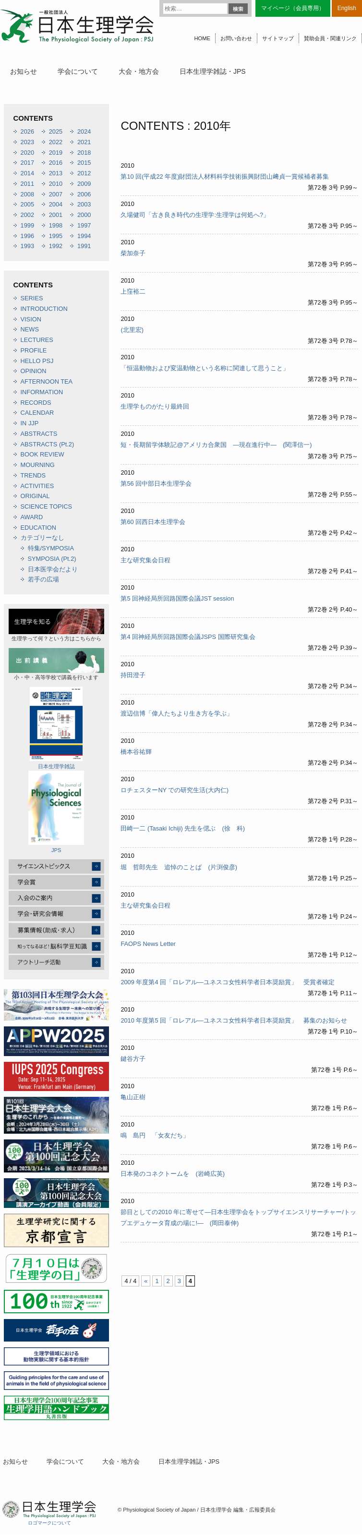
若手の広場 (43, 579)
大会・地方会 (139, 71)
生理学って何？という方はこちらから (56, 625)
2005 (27, 204)
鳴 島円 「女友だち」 (155, 1135)
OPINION (34, 371)
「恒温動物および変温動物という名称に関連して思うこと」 (205, 368)
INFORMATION (42, 392)
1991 (84, 246)
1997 (84, 225)
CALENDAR (37, 412)
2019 (55, 152)
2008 (27, 194)
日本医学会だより (53, 569)
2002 (27, 214)
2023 (27, 142)
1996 (27, 235)
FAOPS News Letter (148, 943)
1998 (55, 225)
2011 (27, 183)
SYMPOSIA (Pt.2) (52, 558)
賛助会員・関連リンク (330, 38)
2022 (55, 142)
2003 (84, 204)
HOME (202, 38)
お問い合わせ (236, 38)
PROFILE (34, 350)
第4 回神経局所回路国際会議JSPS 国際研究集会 (188, 636)
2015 (84, 162)
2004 (55, 204)
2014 (27, 173)
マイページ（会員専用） (293, 8)
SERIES (32, 298)
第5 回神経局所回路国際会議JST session (177, 598)
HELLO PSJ (37, 360)
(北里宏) (132, 329)
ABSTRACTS (39, 433)
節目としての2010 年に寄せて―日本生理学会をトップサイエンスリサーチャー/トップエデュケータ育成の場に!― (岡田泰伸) (238, 1217)
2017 (27, 162)
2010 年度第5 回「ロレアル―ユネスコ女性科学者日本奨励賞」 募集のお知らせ (234, 1020)
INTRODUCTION (44, 308)
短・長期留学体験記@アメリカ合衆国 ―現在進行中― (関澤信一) (216, 444)
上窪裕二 (133, 291)
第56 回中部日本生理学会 (156, 483)
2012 (84, 173)
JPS (56, 812)
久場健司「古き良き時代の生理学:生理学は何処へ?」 (195, 214)
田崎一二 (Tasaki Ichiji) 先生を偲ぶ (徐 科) (183, 828)
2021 (84, 142)
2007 (55, 194)
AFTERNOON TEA (47, 381)
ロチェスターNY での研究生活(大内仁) (175, 790)
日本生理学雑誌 (56, 728)
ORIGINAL (35, 496)
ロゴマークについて (49, 1522)
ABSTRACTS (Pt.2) (47, 444)
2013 (55, 173)
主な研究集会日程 (145, 560)
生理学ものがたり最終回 (155, 406)
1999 (27, 225)
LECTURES (37, 339)
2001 (55, 214)
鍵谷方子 (133, 1058)
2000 (84, 214)
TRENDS (33, 475)
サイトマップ (278, 38)
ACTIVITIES (37, 485)
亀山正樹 (133, 1097)
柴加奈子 (133, 253)
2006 (84, 194)
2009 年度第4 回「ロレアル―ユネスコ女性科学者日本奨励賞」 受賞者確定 (228, 982)
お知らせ (23, 71)
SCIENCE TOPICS (46, 506)
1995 (55, 235)
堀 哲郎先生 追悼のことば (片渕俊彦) (179, 867)
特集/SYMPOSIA (51, 548)
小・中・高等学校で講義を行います (56, 664)
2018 (84, 152)
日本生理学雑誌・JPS (213, 71)
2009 (84, 183)
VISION (31, 319)
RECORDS (36, 402)
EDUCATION (38, 527)
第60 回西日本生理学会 (153, 521)
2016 (55, 162)
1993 (27, 246)
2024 (84, 131)
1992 (55, 246)
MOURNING (38, 464)
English (347, 8)
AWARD (32, 517)
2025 (55, 131)
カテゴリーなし (42, 537)
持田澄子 (133, 675)
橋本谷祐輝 (136, 751)
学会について (78, 71)
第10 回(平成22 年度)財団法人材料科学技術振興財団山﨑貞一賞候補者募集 (225, 176)
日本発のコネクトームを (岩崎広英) (173, 1173)
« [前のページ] (145, 1281)
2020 (27, 152)
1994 (84, 235)
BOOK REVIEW (42, 454)
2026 (27, 131)
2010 (55, 183)
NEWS (30, 329)
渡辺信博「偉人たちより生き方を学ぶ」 (177, 713)
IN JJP (30, 423)
